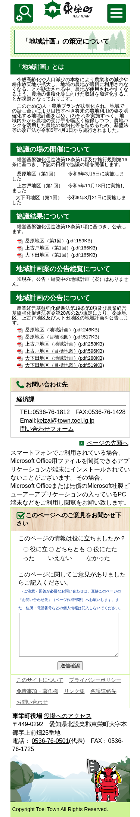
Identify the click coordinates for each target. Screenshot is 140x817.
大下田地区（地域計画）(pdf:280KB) (64, 358)
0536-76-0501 (50, 741)
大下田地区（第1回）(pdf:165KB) (61, 255)
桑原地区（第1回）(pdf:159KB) (59, 241)
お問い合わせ (32, 702)
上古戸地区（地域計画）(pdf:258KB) (64, 344)
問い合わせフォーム (47, 429)
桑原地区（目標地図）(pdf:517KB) (62, 337)
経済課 (25, 399)
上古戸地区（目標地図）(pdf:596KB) (64, 351)
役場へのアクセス (67, 716)
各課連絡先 (103, 691)
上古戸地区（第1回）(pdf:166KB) (61, 248)
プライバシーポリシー (95, 680)
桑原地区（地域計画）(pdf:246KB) (62, 330)
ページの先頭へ (107, 443)
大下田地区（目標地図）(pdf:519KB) (64, 365)
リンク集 (74, 691)
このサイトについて (39, 680)
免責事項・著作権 (37, 691)
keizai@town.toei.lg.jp (65, 420)
